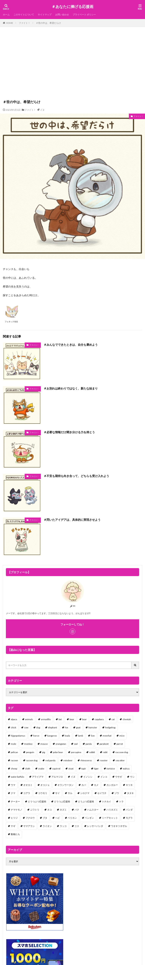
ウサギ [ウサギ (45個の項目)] (118, 776)
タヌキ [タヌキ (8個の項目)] (130, 793)
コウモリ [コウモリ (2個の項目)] (42, 793)
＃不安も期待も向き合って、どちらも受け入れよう (76, 476)
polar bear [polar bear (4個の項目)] (58, 752)
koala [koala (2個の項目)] (67, 735)
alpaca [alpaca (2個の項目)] (14, 719)
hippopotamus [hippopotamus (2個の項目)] (18, 735)
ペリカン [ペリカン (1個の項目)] (72, 817)
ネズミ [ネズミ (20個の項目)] (63, 809)
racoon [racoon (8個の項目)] (14, 760)
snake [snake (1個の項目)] (41, 768)
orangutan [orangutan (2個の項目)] (61, 743)
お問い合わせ (62, 14)
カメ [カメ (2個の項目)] (96, 784)
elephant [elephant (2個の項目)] (52, 727)
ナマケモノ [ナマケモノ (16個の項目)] (16, 809)
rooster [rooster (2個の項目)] (104, 760)
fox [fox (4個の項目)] (66, 727)
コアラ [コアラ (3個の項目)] (26, 793)
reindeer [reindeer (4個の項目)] (67, 760)
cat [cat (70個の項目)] (113, 719)
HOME (9, 22)
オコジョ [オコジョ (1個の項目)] (45, 784)
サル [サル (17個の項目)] (70, 793)
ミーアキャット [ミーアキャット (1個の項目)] (110, 817)
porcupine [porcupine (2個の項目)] (76, 752)
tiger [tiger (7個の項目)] (96, 768)
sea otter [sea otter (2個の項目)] (120, 760)
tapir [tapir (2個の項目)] (83, 768)
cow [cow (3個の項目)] (26, 727)
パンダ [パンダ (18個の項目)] (129, 809)
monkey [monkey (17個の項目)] (28, 743)
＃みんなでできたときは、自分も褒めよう (71, 344)
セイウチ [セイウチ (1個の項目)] (101, 793)
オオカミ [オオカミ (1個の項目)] (27, 784)
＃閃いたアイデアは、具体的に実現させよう (72, 519)
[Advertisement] (72, 65)
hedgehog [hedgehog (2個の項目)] (110, 727)
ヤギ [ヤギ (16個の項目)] (13, 826)
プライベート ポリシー (84, 14)
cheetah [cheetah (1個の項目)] (127, 719)
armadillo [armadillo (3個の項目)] (46, 719)
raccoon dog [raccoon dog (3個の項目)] (121, 752)
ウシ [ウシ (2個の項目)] (132, 776)
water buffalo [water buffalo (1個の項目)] (17, 776)
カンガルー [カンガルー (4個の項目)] (112, 784)
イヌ (42, 109)
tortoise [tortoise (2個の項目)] (111, 768)
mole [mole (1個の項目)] (13, 743)
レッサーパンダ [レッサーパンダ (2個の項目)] (95, 826)
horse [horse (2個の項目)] (36, 735)
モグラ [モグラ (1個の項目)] (129, 817)
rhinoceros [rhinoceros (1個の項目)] (86, 760)
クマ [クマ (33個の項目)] (13, 793)
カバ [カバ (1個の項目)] (83, 784)
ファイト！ (24, 22)
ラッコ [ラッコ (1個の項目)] (63, 826)
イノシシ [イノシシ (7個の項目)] (87, 776)
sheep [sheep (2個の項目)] (14, 768)
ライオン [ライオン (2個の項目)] (47, 826)
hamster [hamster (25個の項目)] (92, 727)
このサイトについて (23, 14)
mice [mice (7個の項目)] (122, 735)
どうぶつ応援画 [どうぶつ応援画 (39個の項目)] (86, 801)
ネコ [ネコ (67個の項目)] (49, 809)
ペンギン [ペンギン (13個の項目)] (89, 817)
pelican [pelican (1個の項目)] (14, 752)
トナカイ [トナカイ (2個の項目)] (106, 801)
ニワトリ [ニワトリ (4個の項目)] (34, 809)
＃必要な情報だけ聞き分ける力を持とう (69, 432)
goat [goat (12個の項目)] (78, 727)
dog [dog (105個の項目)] (38, 727)
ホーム (6, 14)
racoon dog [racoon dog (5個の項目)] (31, 760)
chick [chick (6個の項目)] (13, 727)
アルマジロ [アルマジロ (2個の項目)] (57, 776)
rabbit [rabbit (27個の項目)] (92, 752)
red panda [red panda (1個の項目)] (50, 760)
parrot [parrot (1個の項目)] (120, 743)
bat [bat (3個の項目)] (60, 719)
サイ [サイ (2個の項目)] (57, 793)
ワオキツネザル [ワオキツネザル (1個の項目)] (119, 826)
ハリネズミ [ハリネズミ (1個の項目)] (112, 809)
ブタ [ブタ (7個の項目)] (45, 817)
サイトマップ (44, 14)
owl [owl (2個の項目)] (76, 743)
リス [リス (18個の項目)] (77, 826)
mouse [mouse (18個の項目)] (44, 743)
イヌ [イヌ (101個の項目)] (73, 776)
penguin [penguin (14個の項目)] (30, 752)
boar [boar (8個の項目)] (84, 719)
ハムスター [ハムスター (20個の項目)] (93, 809)
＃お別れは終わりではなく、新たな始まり (71, 388)
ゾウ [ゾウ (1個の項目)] (116, 793)
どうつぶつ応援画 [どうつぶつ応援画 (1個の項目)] (37, 801)
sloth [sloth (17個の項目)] (27, 768)
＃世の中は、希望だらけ (48, 22)
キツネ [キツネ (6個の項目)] (129, 784)
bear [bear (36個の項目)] (72, 719)
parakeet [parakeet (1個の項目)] (104, 743)
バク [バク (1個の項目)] (77, 809)
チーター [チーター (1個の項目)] (15, 801)
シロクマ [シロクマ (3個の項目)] (84, 793)
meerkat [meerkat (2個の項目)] (107, 735)
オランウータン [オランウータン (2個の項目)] (65, 784)
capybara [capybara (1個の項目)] (99, 719)
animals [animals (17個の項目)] (29, 719)
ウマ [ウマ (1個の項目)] (13, 784)
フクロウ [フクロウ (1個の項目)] (30, 817)
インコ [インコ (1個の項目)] (103, 776)
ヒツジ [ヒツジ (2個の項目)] (14, 817)
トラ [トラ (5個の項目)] (121, 801)
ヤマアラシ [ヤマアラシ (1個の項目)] (29, 826)
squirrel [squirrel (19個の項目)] (56, 768)
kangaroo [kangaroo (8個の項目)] (52, 735)
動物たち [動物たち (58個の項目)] (15, 834)
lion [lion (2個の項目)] (93, 735)
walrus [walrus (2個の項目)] (126, 768)
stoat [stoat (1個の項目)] (70, 768)
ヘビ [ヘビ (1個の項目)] (57, 817)
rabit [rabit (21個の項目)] (105, 752)
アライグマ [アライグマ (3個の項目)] (37, 776)
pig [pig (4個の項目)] (43, 752)
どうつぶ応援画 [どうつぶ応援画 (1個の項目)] (62, 801)
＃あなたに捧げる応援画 (72, 7)
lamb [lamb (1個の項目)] (80, 735)
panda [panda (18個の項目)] (89, 743)
